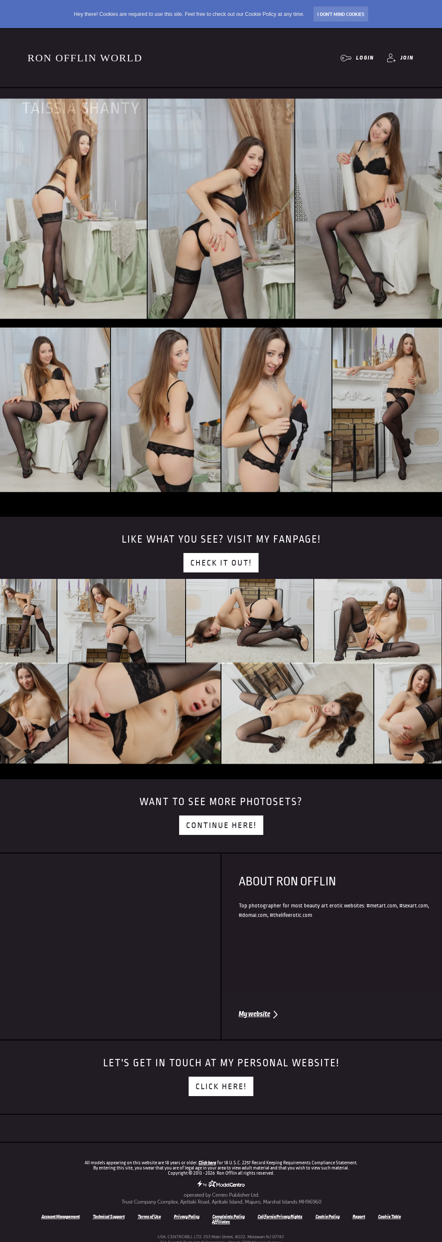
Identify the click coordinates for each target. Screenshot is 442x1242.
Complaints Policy (228, 1216)
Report (359, 1216)
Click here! (221, 1086)
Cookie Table (389, 1216)
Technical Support (109, 1216)
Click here (207, 1162)
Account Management (60, 1216)
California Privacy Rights (280, 1216)
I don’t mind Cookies (340, 14)
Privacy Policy (186, 1216)
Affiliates (221, 1221)
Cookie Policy (328, 1216)
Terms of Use (149, 1216)
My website (254, 1014)
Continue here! (221, 825)
